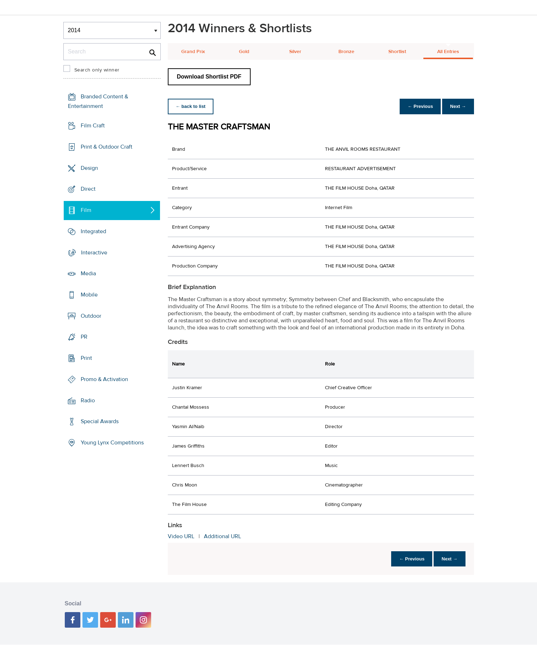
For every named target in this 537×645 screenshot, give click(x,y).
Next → (457, 106)
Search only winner (97, 70)
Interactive (94, 252)
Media (88, 273)
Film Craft (93, 125)
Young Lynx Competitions (112, 442)
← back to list (191, 106)
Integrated (93, 231)
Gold (244, 51)
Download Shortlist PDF (209, 77)
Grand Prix (193, 51)
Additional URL (222, 536)
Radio (88, 400)
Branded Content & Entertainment (98, 101)
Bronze (346, 51)
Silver (295, 51)
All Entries (448, 51)
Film (86, 210)
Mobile (89, 294)
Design (89, 167)
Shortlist (397, 51)
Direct (88, 188)
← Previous (418, 106)
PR (84, 336)
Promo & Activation (104, 379)
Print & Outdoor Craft (106, 146)
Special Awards (100, 421)
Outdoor (91, 315)
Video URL (181, 536)
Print (86, 358)
